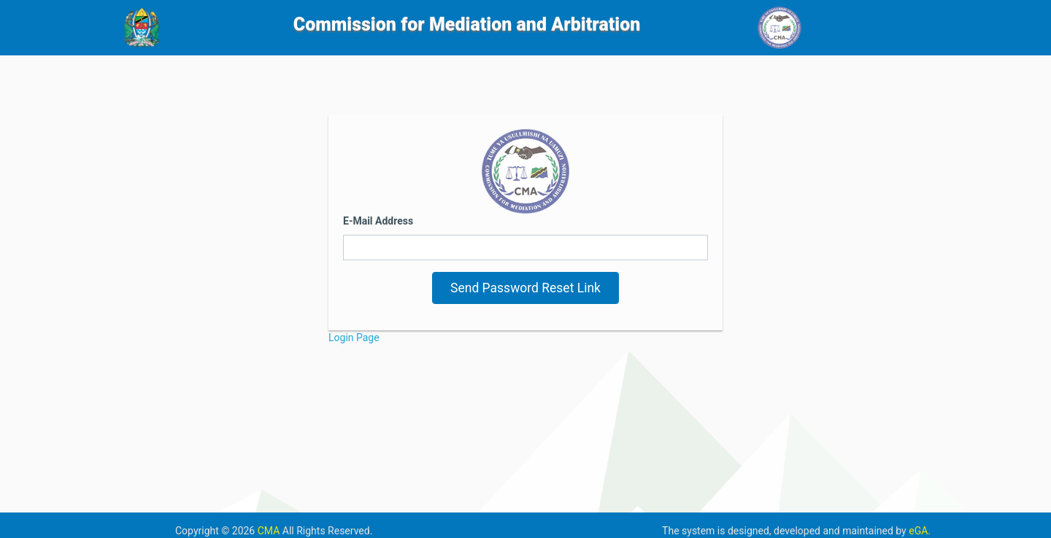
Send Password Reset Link (525, 288)
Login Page (354, 337)
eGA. (920, 531)
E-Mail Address (378, 221)
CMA (270, 531)
